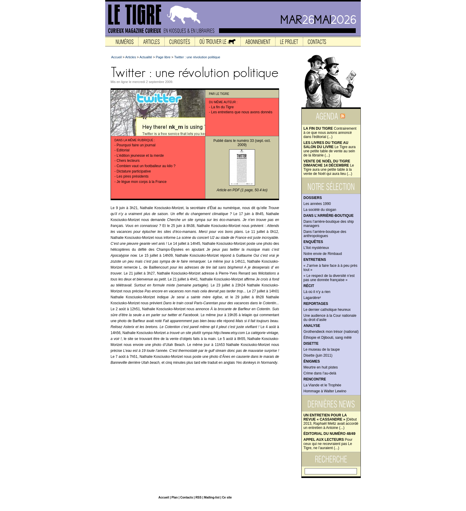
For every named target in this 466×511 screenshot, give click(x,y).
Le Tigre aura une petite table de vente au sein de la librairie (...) (329, 149)
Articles (130, 57)
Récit (308, 286)
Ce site (227, 497)
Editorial (122, 150)
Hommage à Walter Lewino (324, 391)
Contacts (186, 497)
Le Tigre (222, 93)
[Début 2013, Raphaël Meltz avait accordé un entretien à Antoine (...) (330, 421)
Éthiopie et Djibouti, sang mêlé (327, 338)
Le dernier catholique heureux (327, 310)
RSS (199, 497)
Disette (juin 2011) (317, 355)
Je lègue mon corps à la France (141, 182)
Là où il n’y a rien (316, 292)
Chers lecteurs (127, 161)
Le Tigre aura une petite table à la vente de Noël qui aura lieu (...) (328, 167)
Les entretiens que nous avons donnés (241, 112)
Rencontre (314, 379)
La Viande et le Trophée (322, 385)
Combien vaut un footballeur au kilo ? (145, 166)
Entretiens (314, 260)
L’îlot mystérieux (316, 248)
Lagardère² (312, 298)
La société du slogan (319, 210)
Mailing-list (212, 497)
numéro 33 (245, 141)
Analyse (311, 326)
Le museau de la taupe (321, 349)
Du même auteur (222, 102)
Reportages (315, 304)
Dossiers (312, 198)
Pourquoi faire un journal (135, 145)
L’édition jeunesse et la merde (140, 155)
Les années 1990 (317, 204)
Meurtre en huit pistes (320, 367)
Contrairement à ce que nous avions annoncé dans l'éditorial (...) (329, 132)
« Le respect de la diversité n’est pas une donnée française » (329, 278)
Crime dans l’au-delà (319, 373)
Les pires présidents (132, 176)
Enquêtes (313, 242)
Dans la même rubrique (133, 140)
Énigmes (311, 361)
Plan (174, 497)
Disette (311, 343)
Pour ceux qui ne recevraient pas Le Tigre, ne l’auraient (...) (327, 444)
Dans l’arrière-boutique (328, 216)
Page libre (163, 57)
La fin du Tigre (222, 107)
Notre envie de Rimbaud (322, 254)
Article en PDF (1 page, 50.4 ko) (242, 190)
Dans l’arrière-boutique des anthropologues (324, 234)
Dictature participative (133, 171)
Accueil (116, 57)
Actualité (145, 57)
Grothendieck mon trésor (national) (330, 332)
